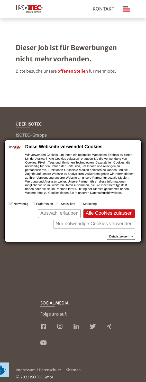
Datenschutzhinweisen (105, 193)
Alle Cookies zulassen (109, 213)
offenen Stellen (73, 71)
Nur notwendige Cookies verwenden (94, 223)
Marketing (90, 204)
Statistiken (68, 204)
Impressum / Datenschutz (38, 370)
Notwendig (21, 204)
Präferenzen (44, 204)
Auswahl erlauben (59, 213)
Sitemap (73, 370)
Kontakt (103, 9)
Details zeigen (119, 236)
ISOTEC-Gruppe (31, 135)
